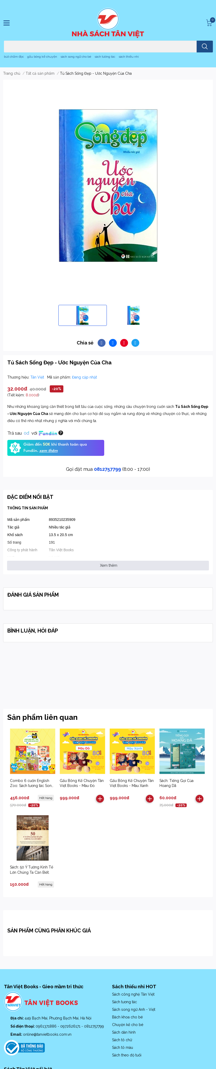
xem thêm (48, 451)
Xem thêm (108, 565)
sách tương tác (105, 56)
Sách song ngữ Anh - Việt (133, 1009)
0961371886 (47, 1026)
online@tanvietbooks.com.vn (47, 1034)
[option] (82, 315)
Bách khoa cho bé (127, 1017)
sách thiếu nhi (129, 56)
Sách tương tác (124, 1002)
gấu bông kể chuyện (42, 56)
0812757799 (107, 469)
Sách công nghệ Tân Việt (133, 994)
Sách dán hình (124, 1032)
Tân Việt (37, 377)
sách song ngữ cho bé (75, 56)
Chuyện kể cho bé (127, 1025)
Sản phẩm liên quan (42, 717)
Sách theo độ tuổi (126, 1055)
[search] (205, 46)
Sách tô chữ (122, 1040)
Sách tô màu (122, 1047)
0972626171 (70, 1026)
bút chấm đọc (14, 56)
